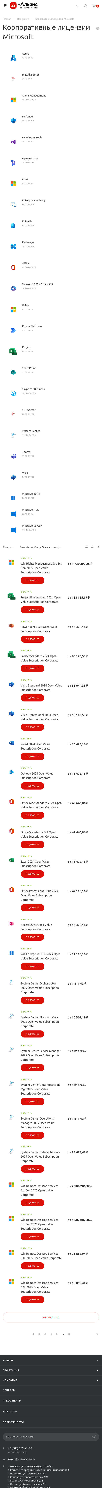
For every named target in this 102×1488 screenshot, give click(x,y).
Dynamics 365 (30, 158)
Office (26, 263)
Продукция (11, 1370)
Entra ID (27, 221)
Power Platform (32, 326)
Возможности (13, 1422)
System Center (31, 430)
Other (25, 305)
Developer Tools (32, 137)
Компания (10, 1380)
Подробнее (32, 580)
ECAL (25, 179)
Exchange (28, 242)
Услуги (8, 1360)
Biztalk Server (30, 74)
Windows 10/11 (31, 493)
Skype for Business (33, 388)
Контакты (10, 1411)
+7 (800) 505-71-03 (20, 1448)
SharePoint (29, 367)
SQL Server (28, 409)
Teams (26, 451)
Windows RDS (30, 509)
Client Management (34, 95)
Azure (25, 53)
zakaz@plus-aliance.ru (21, 1459)
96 (68, 1333)
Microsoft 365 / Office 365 (37, 284)
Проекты (9, 1390)
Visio (25, 472)
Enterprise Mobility (33, 200)
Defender (28, 116)
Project (26, 347)
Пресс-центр (12, 1400)
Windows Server (32, 525)
